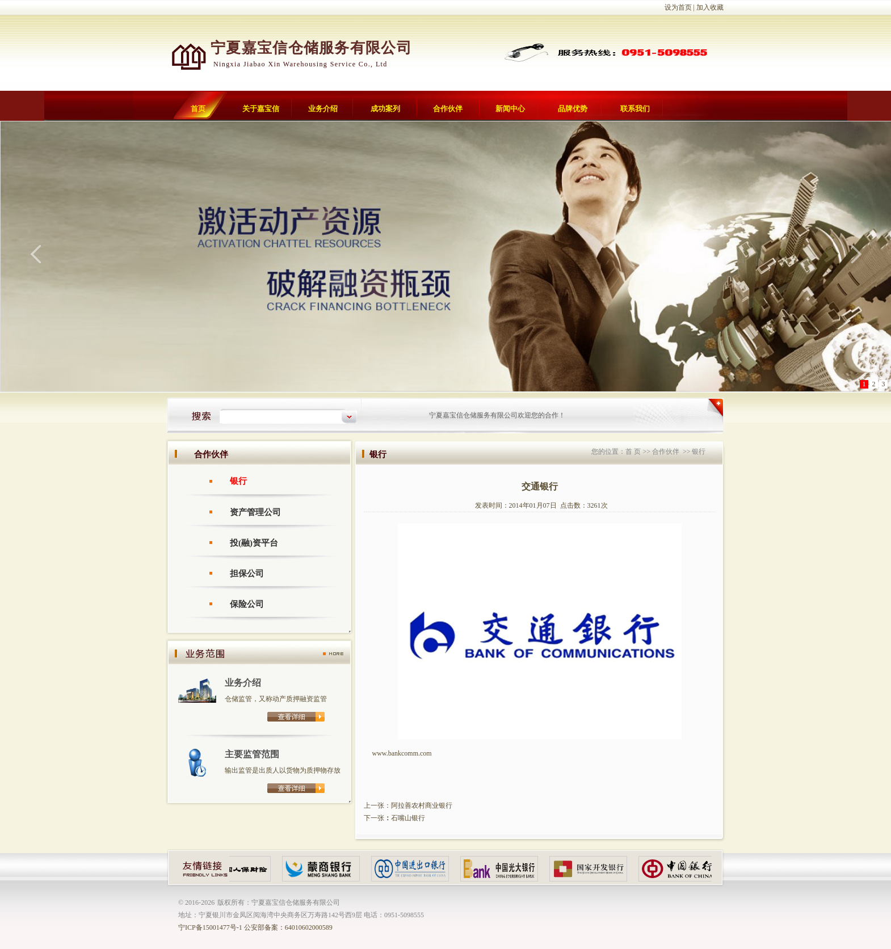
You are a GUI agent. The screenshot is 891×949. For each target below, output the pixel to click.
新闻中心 (510, 108)
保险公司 (247, 604)
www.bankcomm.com (402, 753)
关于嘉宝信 (260, 108)
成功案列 (385, 108)
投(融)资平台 (254, 542)
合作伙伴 (448, 108)
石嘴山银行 (408, 818)
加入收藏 (710, 7)
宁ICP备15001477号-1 (210, 927)
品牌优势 (572, 108)
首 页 (633, 451)
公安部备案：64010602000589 (288, 927)
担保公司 (247, 573)
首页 (198, 108)
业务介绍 (323, 108)
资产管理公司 (255, 512)
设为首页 (678, 7)
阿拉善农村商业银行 (421, 805)
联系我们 (635, 108)
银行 (238, 481)
